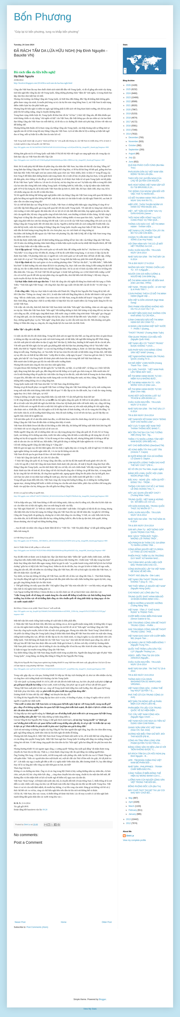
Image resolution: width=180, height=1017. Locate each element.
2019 (128, 113)
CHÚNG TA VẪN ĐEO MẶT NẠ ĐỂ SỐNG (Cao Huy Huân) (144, 238)
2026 (128, 85)
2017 (128, 122)
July (131, 157)
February (133, 810)
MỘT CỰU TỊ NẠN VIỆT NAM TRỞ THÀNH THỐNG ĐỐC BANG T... (144, 427)
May (131, 798)
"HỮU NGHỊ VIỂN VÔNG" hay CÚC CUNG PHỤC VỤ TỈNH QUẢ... (144, 218)
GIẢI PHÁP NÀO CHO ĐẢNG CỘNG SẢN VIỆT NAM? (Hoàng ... (145, 351)
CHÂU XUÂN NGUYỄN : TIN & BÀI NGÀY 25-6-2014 (144, 663)
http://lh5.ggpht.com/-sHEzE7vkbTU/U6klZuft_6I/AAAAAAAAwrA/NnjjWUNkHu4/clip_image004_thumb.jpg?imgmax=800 (61, 496)
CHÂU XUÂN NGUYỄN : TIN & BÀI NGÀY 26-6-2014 (144, 513)
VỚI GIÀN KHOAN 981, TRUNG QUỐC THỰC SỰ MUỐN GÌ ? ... (146, 507)
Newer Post (20, 922)
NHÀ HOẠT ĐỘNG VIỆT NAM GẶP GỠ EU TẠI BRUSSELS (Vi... (146, 186)
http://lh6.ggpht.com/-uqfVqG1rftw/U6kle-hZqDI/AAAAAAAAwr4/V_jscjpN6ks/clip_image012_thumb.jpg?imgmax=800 (59, 669)
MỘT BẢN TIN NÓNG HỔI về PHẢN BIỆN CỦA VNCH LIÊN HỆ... (144, 702)
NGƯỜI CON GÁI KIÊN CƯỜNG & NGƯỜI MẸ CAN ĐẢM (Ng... (144, 275)
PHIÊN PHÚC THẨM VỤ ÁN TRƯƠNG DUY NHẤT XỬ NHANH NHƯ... (146, 557)
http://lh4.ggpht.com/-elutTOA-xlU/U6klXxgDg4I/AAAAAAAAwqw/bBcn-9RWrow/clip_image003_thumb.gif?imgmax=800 (59, 160)
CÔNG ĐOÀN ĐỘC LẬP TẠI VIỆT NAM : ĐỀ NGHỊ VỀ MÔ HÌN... (147, 570)
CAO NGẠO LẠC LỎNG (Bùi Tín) (143, 592)
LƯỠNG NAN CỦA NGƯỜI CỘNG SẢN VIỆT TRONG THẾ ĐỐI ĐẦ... (146, 781)
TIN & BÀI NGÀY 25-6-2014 (141, 525)
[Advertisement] (90, 963)
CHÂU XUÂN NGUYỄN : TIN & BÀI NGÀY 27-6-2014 (144, 403)
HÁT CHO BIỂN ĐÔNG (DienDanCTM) (146, 445)
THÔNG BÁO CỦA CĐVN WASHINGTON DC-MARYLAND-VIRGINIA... (144, 681)
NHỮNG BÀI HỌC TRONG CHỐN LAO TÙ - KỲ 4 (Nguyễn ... (146, 268)
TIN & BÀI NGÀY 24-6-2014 (141, 675)
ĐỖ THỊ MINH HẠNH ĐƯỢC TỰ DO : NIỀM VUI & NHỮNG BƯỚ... (145, 377)
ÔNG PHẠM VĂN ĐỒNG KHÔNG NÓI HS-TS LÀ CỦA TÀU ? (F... (146, 307)
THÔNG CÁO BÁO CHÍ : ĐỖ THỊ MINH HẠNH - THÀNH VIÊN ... (146, 225)
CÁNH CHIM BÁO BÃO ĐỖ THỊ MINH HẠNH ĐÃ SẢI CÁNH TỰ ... (145, 321)
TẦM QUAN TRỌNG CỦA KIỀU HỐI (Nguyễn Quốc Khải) (145, 338)
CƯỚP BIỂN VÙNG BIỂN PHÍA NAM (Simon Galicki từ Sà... (145, 617)
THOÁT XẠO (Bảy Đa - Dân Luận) (144, 575)
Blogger (102, 999)
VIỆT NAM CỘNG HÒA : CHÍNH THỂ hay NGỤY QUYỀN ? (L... (145, 689)
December (134, 137)
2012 (128, 823)
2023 (128, 97)
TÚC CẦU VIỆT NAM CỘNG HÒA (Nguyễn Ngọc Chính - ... (143, 715)
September (134, 149)
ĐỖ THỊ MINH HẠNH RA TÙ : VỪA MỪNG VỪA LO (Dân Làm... (144, 383)
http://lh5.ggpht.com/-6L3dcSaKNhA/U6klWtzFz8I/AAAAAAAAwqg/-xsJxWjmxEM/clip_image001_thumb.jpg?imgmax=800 (61, 147)
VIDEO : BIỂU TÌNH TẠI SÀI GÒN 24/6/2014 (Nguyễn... (143, 656)
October (133, 145)
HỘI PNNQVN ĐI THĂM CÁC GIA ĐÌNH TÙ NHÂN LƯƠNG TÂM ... (146, 544)
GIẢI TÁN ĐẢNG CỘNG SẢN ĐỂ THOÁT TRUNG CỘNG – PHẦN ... (147, 624)
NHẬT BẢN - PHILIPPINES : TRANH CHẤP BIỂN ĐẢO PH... (145, 767)
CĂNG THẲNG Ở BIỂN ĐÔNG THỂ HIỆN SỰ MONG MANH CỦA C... (144, 774)
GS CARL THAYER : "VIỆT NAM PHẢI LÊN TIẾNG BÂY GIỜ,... (146, 370)
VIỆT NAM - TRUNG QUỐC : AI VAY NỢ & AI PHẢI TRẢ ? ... (146, 288)
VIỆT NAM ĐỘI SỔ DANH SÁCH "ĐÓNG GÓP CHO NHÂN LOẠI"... (147, 420)
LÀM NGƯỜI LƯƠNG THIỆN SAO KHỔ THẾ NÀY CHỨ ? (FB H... (146, 463)
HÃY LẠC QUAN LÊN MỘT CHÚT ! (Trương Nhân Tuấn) (144, 494)
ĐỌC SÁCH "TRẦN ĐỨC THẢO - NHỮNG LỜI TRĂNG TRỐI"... (143, 537)
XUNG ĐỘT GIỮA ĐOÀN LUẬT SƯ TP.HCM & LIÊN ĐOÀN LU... (144, 397)
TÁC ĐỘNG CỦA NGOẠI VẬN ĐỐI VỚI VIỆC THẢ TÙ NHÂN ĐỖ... (146, 192)
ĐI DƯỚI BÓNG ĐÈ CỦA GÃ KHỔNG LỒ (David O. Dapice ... (145, 457)
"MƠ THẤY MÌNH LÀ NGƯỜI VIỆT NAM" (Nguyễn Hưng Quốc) (147, 587)
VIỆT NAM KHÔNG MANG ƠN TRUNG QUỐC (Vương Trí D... (146, 357)
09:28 (45, 809)
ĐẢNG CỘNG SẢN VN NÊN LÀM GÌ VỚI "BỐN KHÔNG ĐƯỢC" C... (147, 748)
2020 (128, 109)
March (132, 806)
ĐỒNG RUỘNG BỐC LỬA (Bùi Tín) (144, 786)
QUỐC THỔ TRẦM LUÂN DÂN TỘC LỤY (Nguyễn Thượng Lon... (145, 650)
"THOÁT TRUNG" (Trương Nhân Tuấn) (146, 333)
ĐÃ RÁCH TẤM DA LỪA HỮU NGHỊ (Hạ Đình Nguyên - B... (146, 754)
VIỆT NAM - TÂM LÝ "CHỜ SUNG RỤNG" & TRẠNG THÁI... (144, 611)
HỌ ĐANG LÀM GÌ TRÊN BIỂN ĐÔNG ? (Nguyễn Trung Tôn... (146, 643)
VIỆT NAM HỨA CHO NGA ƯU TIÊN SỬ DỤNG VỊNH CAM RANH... (146, 722)
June (131, 161)
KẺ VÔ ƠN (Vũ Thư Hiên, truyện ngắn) (146, 469)
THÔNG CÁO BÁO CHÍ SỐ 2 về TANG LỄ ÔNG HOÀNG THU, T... (146, 487)
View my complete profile (134, 840)
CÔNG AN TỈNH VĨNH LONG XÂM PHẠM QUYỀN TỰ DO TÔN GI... (144, 741)
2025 (128, 89)
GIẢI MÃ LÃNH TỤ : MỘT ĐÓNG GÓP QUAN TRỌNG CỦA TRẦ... (146, 530)
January (133, 814)
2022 (128, 101)
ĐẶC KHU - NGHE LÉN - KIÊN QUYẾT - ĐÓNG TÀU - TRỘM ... (146, 481)
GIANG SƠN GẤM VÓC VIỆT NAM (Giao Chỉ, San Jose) (144, 728)
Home (63, 922)
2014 (128, 134)
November (134, 141)
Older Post (107, 922)
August (132, 153)
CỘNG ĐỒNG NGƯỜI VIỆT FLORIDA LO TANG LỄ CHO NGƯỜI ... (145, 550)
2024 (128, 93)
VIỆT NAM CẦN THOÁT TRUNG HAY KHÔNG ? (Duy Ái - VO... (145, 580)
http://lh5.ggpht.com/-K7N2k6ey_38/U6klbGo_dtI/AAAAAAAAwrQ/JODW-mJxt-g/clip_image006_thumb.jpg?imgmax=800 (60, 541)
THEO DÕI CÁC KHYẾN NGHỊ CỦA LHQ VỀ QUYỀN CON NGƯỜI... (144, 179)
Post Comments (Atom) (37, 927)
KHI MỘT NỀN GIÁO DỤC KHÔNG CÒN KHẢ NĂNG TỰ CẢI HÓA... (147, 314)
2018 (128, 118)
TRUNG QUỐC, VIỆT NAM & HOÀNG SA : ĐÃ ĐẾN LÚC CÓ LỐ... (145, 500)
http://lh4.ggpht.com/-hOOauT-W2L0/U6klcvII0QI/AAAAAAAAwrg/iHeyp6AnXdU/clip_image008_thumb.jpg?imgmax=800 (59, 550)
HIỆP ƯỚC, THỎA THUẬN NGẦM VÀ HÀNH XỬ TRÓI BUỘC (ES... (145, 205)
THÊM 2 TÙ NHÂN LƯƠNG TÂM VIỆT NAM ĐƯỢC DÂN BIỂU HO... (146, 440)
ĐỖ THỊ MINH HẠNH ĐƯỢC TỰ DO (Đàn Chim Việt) (144, 390)
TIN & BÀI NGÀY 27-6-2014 (141, 263)
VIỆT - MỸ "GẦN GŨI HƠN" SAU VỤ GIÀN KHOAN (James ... (145, 212)
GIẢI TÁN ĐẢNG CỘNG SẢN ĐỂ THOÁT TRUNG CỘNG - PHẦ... (147, 630)
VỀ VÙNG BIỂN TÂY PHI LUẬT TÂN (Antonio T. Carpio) (145, 450)
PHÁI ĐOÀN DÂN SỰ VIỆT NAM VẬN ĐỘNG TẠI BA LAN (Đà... (145, 173)
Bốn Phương (42, 17)
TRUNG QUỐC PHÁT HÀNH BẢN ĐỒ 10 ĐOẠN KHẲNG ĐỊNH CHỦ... (145, 597)
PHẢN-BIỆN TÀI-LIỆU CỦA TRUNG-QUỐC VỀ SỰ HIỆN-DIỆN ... (145, 709)
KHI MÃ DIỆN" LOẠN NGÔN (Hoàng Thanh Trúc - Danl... (145, 364)
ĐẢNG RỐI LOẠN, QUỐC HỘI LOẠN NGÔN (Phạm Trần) (145, 474)
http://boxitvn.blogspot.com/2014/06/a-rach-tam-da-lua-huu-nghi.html (43, 83)
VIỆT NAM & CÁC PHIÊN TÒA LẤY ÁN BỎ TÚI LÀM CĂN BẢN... (146, 231)
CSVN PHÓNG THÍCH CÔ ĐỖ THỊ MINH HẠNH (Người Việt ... (147, 294)
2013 (128, 819)
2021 (128, 105)
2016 (128, 125)
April (131, 802)
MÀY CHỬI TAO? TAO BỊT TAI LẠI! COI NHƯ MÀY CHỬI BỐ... (146, 791)
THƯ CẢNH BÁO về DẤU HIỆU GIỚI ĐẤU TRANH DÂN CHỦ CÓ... (145, 563)
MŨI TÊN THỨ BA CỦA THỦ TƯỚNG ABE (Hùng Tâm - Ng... (145, 433)
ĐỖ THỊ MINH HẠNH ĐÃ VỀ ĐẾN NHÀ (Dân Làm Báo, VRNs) (146, 281)
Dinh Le (27, 824)
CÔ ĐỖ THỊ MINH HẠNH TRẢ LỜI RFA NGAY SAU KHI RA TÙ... (146, 199)
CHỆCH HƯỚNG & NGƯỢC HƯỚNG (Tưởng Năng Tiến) (145, 604)
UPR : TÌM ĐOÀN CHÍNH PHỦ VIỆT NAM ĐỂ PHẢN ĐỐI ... (144, 761)
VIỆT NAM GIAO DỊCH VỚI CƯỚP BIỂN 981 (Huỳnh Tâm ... (146, 637)
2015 (128, 130)
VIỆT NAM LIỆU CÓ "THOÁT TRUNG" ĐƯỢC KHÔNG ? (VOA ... (146, 344)
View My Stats (90, 1009)
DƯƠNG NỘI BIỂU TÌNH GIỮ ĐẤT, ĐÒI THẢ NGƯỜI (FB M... (146, 735)
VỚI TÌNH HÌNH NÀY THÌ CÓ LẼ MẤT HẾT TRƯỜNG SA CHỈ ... (145, 245)
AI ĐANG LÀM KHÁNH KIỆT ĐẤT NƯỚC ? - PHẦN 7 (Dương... (147, 327)
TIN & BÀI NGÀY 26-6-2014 (141, 415)
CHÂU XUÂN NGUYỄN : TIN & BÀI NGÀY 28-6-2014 (144, 251)
